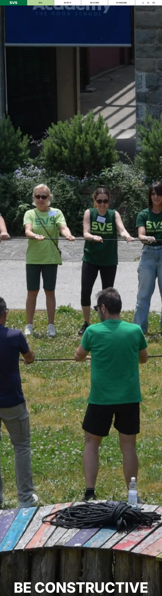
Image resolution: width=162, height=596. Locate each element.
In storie (94, 3)
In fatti (67, 3)
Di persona (121, 3)
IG (148, 3)
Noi (40, 3)
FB (154, 3)
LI (143, 3)
